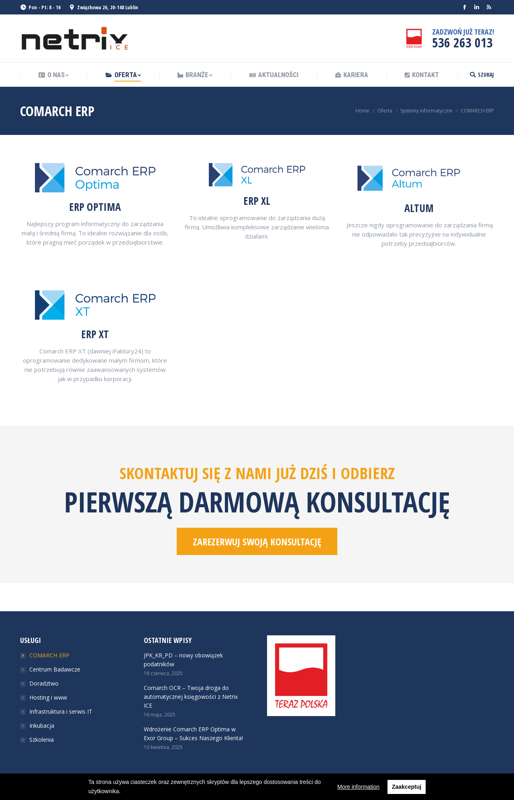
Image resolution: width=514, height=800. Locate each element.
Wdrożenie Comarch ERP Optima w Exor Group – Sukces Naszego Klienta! (193, 733)
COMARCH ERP (49, 655)
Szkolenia (41, 739)
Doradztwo (44, 683)
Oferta (384, 110)
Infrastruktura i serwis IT (60, 711)
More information (358, 787)
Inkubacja (41, 725)
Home (362, 110)
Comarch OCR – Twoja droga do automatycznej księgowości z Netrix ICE (191, 696)
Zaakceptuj (406, 787)
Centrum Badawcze (54, 669)
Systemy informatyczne (426, 110)
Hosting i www (48, 697)
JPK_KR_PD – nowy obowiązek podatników (183, 659)
